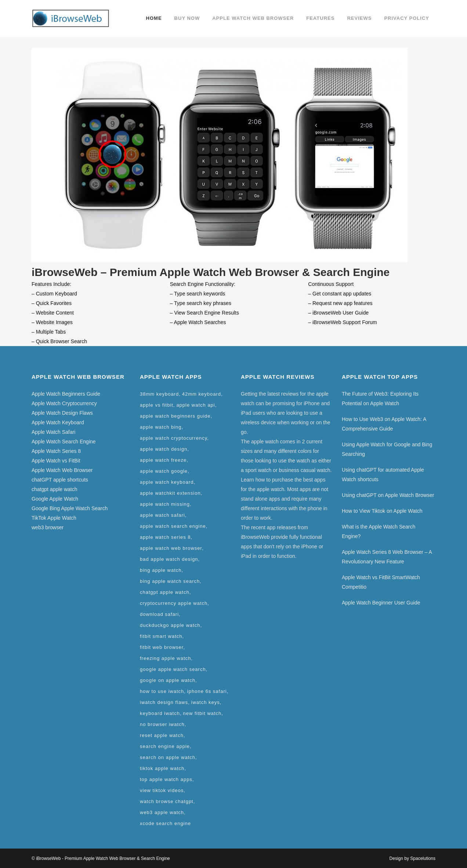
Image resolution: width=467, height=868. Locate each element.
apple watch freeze (163, 460)
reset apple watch (162, 735)
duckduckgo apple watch (170, 625)
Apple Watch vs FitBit (56, 461)
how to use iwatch (162, 691)
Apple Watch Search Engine (64, 441)
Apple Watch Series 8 (56, 451)
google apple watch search (173, 669)
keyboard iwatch (160, 713)
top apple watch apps (166, 779)
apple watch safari (162, 515)
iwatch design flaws (164, 702)
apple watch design (163, 449)
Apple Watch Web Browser (62, 470)
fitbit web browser (161, 647)
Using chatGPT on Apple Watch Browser (388, 495)
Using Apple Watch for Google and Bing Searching (387, 449)
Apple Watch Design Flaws (62, 413)
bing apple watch (161, 570)
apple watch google (164, 471)
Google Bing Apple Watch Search (70, 508)
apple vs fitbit (156, 405)
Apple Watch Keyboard (58, 422)
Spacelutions (422, 858)
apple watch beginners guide (175, 416)
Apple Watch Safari (53, 432)
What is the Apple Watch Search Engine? (378, 531)
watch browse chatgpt (166, 801)
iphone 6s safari (207, 691)
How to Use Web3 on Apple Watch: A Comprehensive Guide (384, 424)
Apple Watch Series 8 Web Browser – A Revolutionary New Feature (387, 556)
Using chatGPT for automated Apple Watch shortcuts (383, 474)
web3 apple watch (162, 812)
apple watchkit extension (170, 493)
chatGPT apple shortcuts (60, 480)
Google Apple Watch (55, 499)
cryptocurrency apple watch (173, 603)
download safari (159, 614)
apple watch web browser (171, 548)
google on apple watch (167, 680)
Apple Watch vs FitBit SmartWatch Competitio (381, 582)
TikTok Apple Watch (54, 518)
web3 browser (48, 527)
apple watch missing (165, 504)
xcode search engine (165, 823)
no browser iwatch (162, 724)
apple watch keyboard (166, 482)
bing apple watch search (170, 581)
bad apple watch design (169, 559)
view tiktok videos (162, 790)
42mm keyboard (201, 394)
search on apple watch (167, 757)
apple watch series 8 (165, 537)
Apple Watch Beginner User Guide (381, 603)
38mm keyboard (159, 394)
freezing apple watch (165, 658)
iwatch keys (205, 702)
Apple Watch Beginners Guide (66, 394)
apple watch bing (161, 427)
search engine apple (165, 746)
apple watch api (195, 405)
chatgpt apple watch (54, 489)
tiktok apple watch (162, 768)
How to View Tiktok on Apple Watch (382, 511)
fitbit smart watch (161, 636)
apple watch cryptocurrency (173, 438)
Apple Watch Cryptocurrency (64, 403)
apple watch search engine (173, 526)
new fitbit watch (202, 713)
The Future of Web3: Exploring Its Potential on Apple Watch (380, 398)
